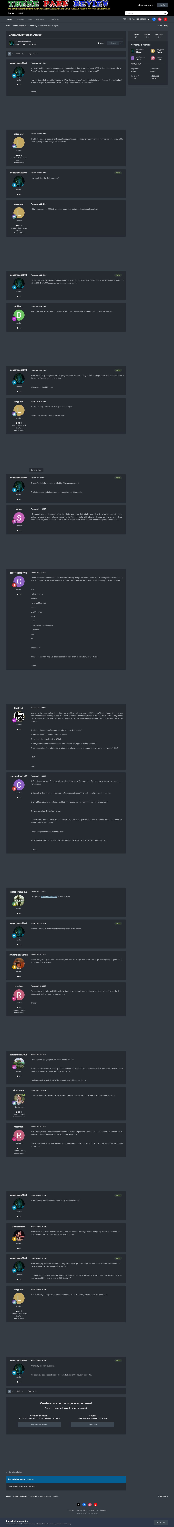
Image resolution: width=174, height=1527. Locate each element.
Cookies (103, 1510)
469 (19, 85)
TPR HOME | (127, 19)
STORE (143, 19)
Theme (71, 1510)
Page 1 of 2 (32, 54)
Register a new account (39, 1424)
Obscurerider (18, 1226)
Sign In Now (92, 1424)
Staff (30, 19)
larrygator (18, 134)
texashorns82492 (18, 892)
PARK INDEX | (136, 19)
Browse (11, 14)
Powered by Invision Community (87, 1513)
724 (19, 531)
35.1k (19, 1112)
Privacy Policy (82, 1510)
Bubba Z (18, 306)
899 (19, 1076)
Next (18, 54)
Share (101, 43)
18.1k (19, 155)
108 (19, 594)
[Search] (138, 13)
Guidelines (20, 19)
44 (19, 976)
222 (19, 1008)
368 (19, 729)
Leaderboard (54, 19)
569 (19, 913)
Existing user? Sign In (146, 5)
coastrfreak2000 (24, 42)
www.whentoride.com (49, 897)
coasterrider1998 (18, 572)
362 (19, 328)
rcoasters (18, 986)
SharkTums (18, 1090)
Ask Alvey (32, 44)
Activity (21, 13)
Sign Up (162, 5)
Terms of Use (11, 1524)
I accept (160, 1522)
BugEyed (18, 708)
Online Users (40, 19)
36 (19, 1248)
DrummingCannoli (19, 954)
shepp (18, 509)
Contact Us (94, 1510)
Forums (9, 19)
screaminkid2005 (18, 1054)
